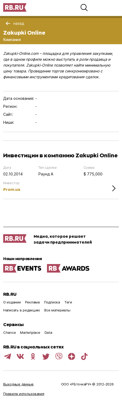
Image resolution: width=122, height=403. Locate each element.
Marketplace (30, 332)
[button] (84, 7)
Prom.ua (11, 189)
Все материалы (57, 310)
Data (48, 332)
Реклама (32, 302)
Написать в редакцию (21, 310)
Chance (9, 332)
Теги (68, 302)
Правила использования (23, 394)
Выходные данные (18, 384)
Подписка (52, 302)
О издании (12, 302)
